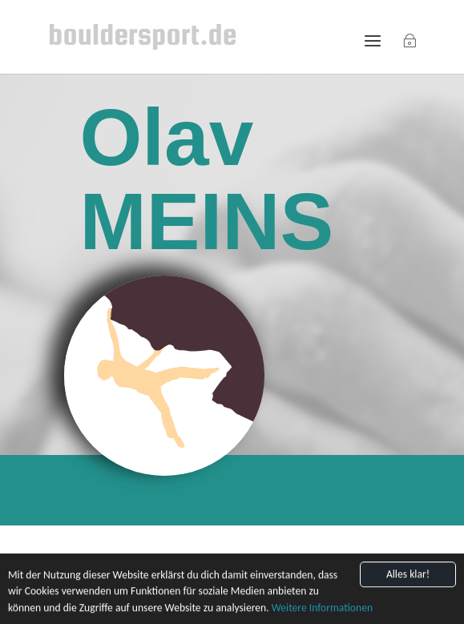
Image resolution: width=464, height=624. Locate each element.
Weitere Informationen (322, 611)
